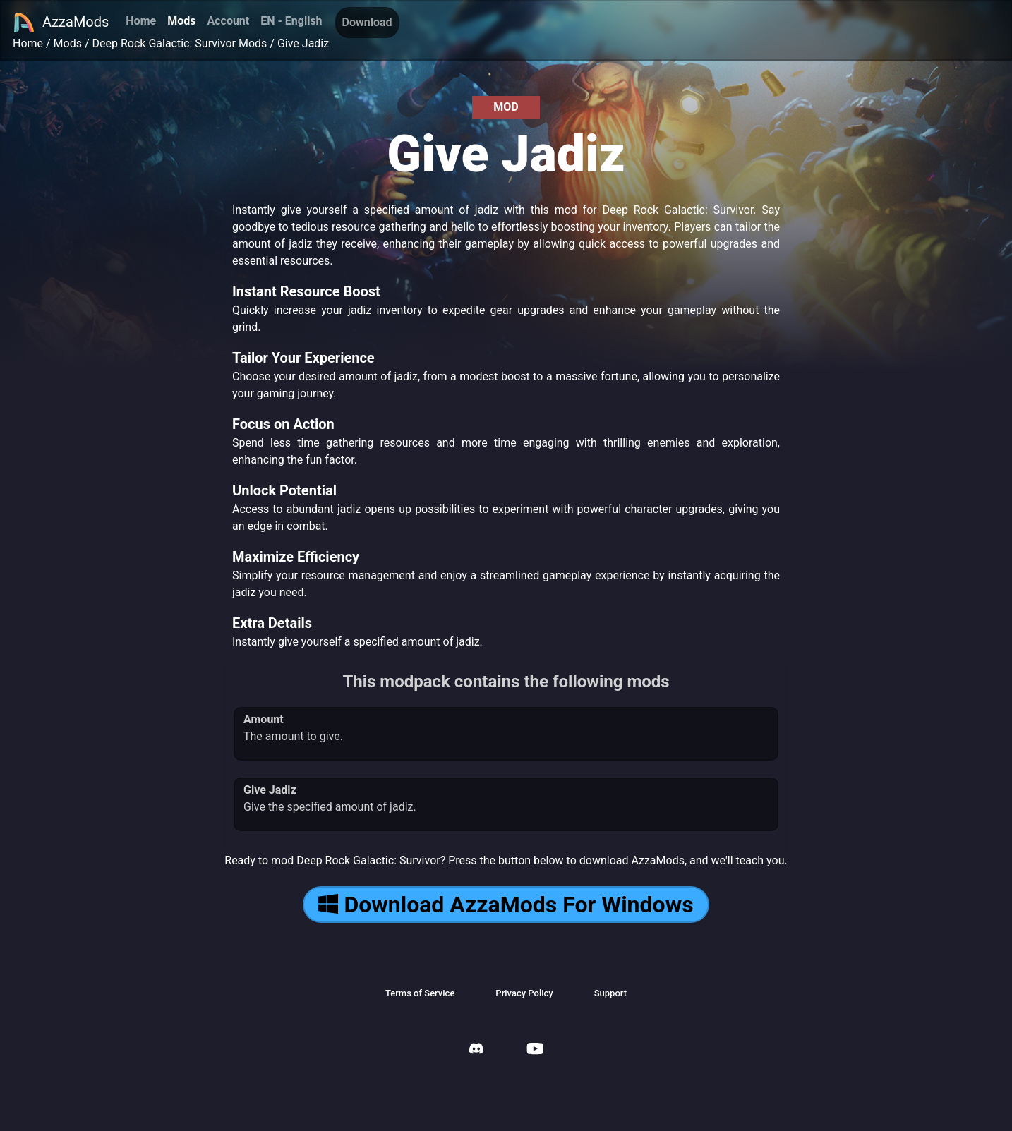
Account (228, 21)
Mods (181, 21)
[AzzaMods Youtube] (534, 1050)
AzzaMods (61, 22)
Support (610, 993)
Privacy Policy (524, 993)
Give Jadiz (303, 43)
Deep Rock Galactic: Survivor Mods (179, 43)
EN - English (291, 21)
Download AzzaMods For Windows (505, 904)
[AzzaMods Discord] (476, 1050)
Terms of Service (419, 993)
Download (367, 22)
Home (141, 21)
